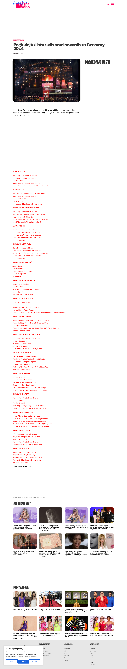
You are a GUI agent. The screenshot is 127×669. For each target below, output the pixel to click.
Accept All (35, 661)
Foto (65, 653)
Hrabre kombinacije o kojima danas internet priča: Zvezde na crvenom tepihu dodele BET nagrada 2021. (25, 636)
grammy (30, 497)
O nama (92, 649)
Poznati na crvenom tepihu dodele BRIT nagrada (49, 634)
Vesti (66, 660)
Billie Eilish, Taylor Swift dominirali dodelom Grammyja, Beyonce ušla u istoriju (102, 527)
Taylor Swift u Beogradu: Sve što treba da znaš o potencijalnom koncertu (24, 527)
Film (65, 651)
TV (91, 660)
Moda (92, 658)
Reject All (23, 661)
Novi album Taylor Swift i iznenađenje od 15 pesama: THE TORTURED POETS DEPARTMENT (49, 528)
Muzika (66, 655)
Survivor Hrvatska (45, 653)
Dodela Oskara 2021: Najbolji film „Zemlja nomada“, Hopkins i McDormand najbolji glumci (76, 635)
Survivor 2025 (43, 651)
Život (91, 662)
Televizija (67, 658)
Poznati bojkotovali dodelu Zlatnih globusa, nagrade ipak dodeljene (76, 611)
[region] (23, 656)
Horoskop (93, 665)
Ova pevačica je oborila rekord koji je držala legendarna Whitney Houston (76, 553)
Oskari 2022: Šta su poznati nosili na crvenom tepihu (49, 610)
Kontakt (67, 649)
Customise (12, 661)
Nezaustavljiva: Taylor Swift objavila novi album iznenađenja (24, 553)
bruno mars (17, 497)
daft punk (24, 497)
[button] (108, 4)
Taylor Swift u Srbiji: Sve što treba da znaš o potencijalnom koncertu (76, 527)
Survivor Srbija (44, 655)
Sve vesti (93, 651)
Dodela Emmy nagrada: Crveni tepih (101, 610)
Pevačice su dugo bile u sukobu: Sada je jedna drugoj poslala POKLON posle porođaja (50, 554)
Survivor (42, 649)
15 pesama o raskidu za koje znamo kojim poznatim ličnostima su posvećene (101, 553)
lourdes (35, 497)
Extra (91, 653)
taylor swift (41, 497)
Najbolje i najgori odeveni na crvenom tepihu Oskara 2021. (101, 634)
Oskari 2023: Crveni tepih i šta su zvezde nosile (25, 610)
